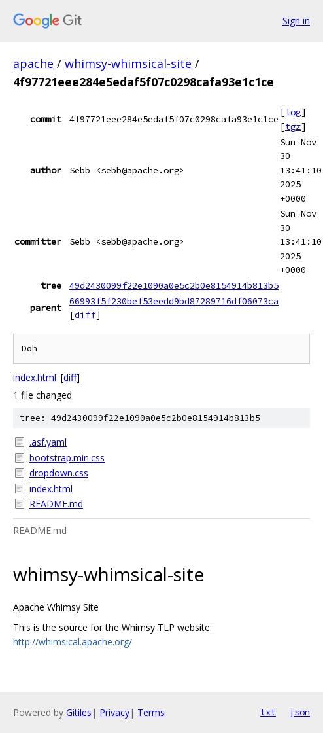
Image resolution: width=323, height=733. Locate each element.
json (299, 712)
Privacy (114, 712)
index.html (34, 377)
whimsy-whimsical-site (128, 63)
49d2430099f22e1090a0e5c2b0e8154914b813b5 (174, 285)
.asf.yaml (48, 442)
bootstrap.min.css (67, 458)
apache (33, 63)
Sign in (296, 20)
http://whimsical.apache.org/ (72, 641)
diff (85, 315)
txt (268, 712)
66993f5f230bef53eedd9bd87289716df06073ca (174, 301)
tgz (293, 126)
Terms (151, 712)
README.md (56, 503)
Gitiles (79, 712)
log (293, 112)
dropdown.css (58, 473)
